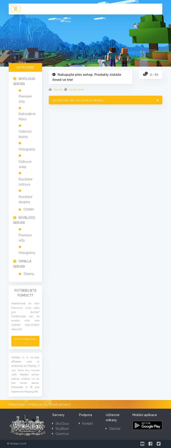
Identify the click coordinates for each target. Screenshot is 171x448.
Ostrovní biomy (25, 133)
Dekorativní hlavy (27, 116)
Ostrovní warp (25, 164)
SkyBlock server (65, 428)
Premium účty (25, 98)
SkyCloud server (66, 423)
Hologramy (27, 149)
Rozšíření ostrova (25, 181)
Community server (67, 434)
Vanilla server (76, 89)
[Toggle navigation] (15, 9)
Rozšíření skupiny (25, 199)
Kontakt (86, 423)
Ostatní (28, 209)
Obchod (58, 89)
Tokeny (28, 274)
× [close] (158, 100)
